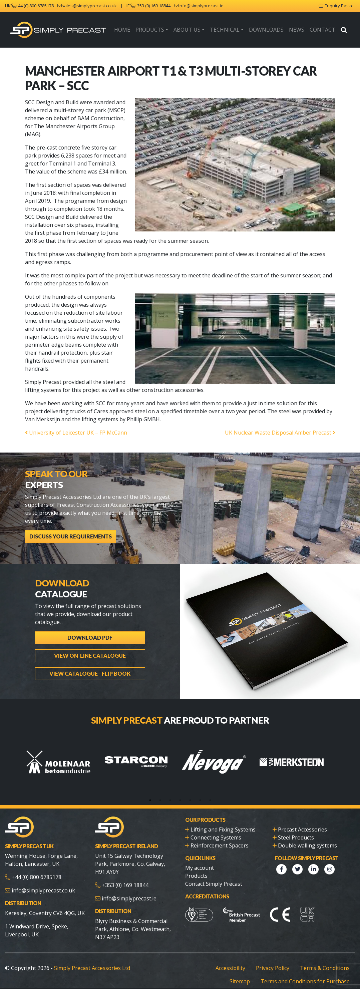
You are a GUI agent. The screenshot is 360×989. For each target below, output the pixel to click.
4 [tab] (180, 794)
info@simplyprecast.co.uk (42, 884)
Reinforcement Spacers (218, 839)
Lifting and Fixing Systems (221, 823)
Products (158, 30)
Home (131, 30)
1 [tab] (150, 794)
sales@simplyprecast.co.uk (90, 5)
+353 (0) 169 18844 (153, 5)
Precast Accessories (302, 823)
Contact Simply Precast (213, 877)
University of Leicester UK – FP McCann (74, 434)
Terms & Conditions (326, 959)
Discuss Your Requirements (68, 530)
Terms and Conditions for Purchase (308, 972)
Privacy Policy (276, 959)
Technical (230, 30)
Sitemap (245, 972)
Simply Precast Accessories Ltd (88, 959)
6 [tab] (200, 794)
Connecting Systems (214, 831)
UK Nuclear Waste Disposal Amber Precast (282, 434)
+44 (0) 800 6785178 (36, 5)
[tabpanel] (64, 755)
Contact (323, 30)
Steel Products (295, 831)
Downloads (270, 30)
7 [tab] (210, 794)
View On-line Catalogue (90, 645)
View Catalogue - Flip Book (89, 663)
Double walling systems (306, 839)
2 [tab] (160, 794)
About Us (194, 30)
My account (199, 861)
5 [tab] (190, 794)
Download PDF (90, 627)
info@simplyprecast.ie (201, 5)
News (298, 30)
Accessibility (234, 959)
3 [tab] (170, 794)
